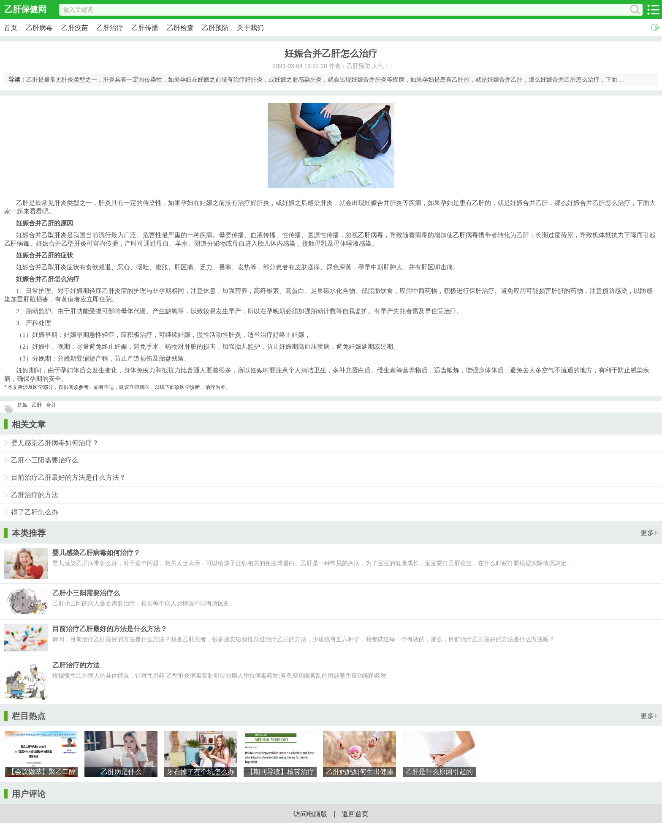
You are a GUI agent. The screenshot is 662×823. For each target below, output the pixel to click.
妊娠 (22, 405)
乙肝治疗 (109, 27)
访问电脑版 (310, 814)
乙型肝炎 (54, 235)
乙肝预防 (215, 27)
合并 (51, 405)
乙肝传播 (144, 27)
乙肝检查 (180, 27)
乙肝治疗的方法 (34, 494)
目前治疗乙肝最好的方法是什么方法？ (68, 477)
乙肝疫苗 (74, 27)
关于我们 (250, 27)
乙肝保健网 (25, 9)
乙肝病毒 (39, 27)
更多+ (649, 532)
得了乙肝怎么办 (34, 512)
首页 (10, 27)
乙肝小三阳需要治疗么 (45, 460)
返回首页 (355, 814)
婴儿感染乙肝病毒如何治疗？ (55, 442)
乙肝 (37, 405)
